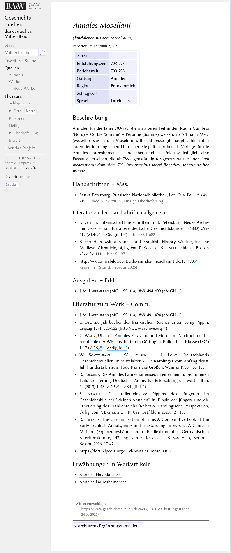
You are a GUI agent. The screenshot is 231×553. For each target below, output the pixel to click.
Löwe (172, 355)
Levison (139, 355)
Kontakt (10, 163)
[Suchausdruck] (21, 52)
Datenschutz (14, 168)
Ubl (136, 412)
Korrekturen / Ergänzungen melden (106, 525)
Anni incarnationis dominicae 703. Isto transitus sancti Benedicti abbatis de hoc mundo (141, 165)
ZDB (92, 234)
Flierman (92, 419)
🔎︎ (42, 52)
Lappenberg (99, 291)
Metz (204, 134)
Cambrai (201, 128)
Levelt (170, 247)
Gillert (91, 222)
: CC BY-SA (18, 158)
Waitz (90, 335)
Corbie (96, 134)
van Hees (93, 241)
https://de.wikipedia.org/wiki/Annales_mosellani (124, 451)
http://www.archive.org (141, 328)
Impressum (27, 163)
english (25, 177)
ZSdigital (113, 234)
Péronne (133, 134)
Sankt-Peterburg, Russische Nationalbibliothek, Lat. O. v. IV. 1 (137, 195)
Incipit (14, 140)
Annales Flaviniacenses (100, 474)
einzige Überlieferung (143, 201)
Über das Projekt (20, 148)
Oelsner (91, 322)
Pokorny (91, 374)
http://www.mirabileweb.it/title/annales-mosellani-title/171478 (136, 261)
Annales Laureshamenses (97, 152)
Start (9, 45)
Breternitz (113, 412)
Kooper (149, 247)
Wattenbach (100, 355)
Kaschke (95, 393)
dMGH (169, 291)
